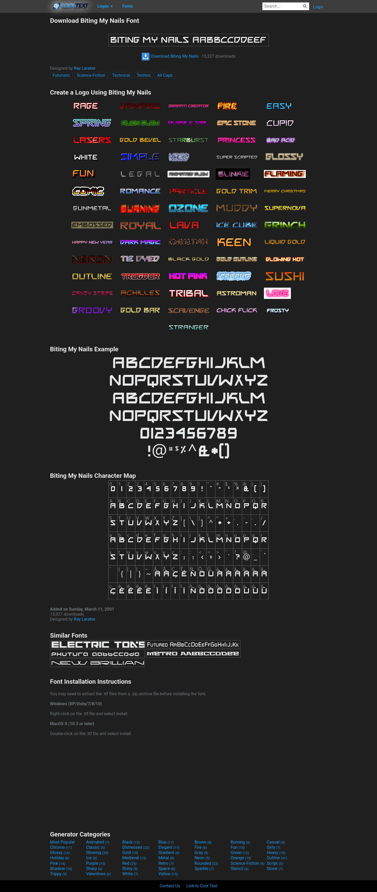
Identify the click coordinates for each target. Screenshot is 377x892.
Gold (130, 852)
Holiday (59, 857)
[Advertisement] (25, 95)
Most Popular (62, 842)
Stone (275, 868)
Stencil (239, 868)
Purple (95, 863)
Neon (202, 857)
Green (240, 852)
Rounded (206, 863)
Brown (203, 842)
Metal (166, 857)
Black (131, 842)
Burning (240, 842)
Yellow (168, 873)
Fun (238, 847)
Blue (166, 842)
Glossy (60, 852)
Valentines (98, 873)
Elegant (169, 847)
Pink (57, 863)
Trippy (58, 873)
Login (318, 6)
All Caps (165, 75)
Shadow (61, 868)
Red (129, 863)
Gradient (168, 852)
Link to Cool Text (201, 885)
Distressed (135, 847)
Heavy (276, 852)
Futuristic (61, 75)
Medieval (134, 857)
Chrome (61, 847)
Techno (143, 75)
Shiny (130, 868)
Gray (201, 852)
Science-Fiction (91, 75)
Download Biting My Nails (169, 56)
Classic (95, 847)
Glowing (97, 852)
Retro (166, 863)
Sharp (94, 868)
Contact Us (170, 885)
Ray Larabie (84, 68)
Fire (201, 847)
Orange (241, 857)
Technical (121, 75)
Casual (276, 842)
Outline (277, 857)
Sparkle (204, 868)
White (130, 873)
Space (166, 868)
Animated (97, 842)
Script (275, 863)
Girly (273, 847)
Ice (91, 857)
